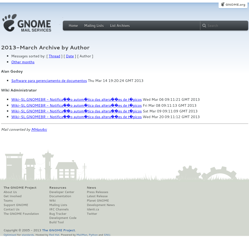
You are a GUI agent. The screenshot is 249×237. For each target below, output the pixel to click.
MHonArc (39, 129)
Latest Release (97, 196)
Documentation (60, 196)
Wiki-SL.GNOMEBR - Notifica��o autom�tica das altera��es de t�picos (76, 99)
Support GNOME (16, 205)
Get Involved (13, 196)
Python (93, 234)
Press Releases (97, 192)
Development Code (62, 218)
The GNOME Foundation (21, 214)
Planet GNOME (98, 200)
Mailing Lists (94, 25)
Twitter (92, 214)
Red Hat (54, 234)
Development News (101, 205)
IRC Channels (59, 209)
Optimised (10, 234)
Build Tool (56, 222)
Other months (23, 62)
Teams (8, 200)
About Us (10, 192)
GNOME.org (235, 4)
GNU (107, 234)
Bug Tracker (57, 214)
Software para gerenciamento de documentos (49, 80)
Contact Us (12, 209)
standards (28, 234)
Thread (54, 56)
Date (70, 56)
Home (73, 25)
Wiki (52, 200)
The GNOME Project (20, 188)
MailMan (81, 234)
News (91, 188)
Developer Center (61, 192)
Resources (57, 188)
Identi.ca (93, 209)
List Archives (120, 25)
